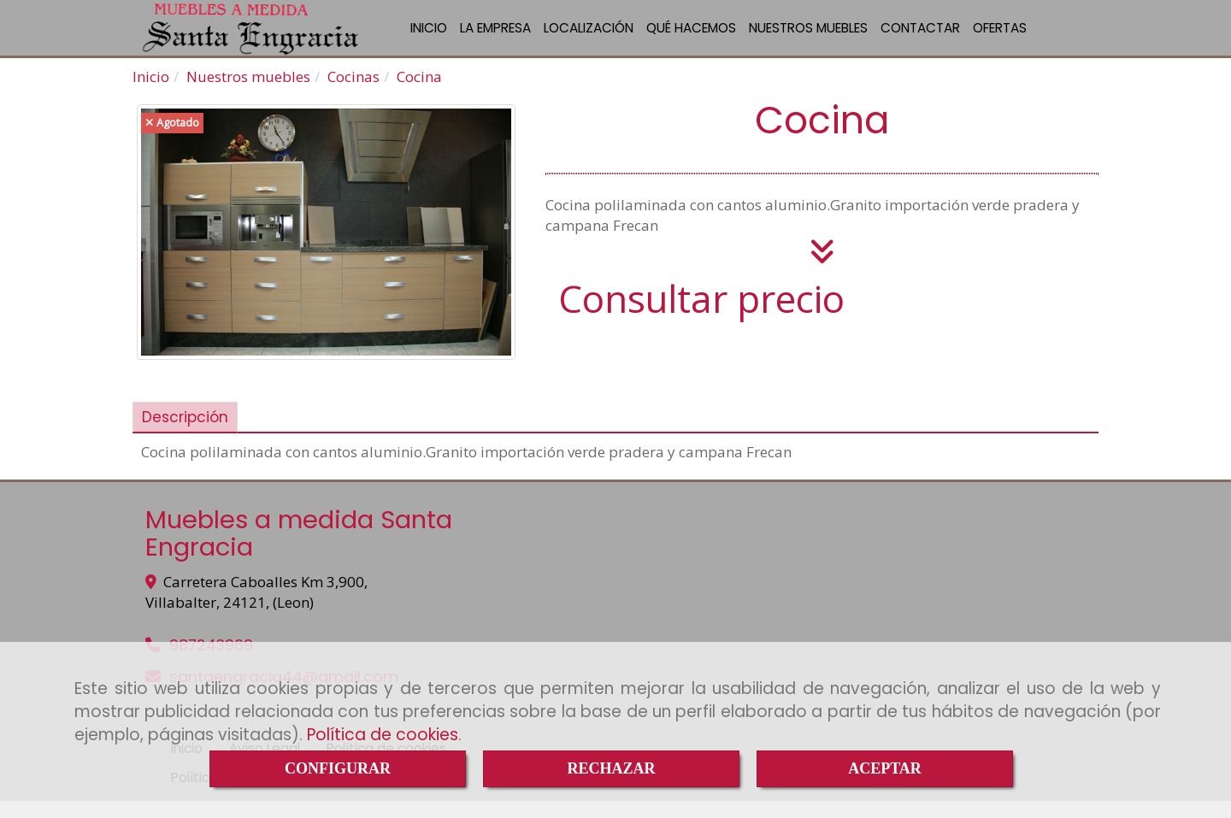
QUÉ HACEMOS (691, 36)
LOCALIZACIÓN (588, 36)
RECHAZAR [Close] (611, 768)
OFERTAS (1000, 36)
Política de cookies (382, 734)
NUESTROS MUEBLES (808, 36)
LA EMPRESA (495, 36)
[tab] (185, 434)
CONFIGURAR (338, 768)
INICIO (428, 36)
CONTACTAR (920, 36)
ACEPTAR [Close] (885, 768)
